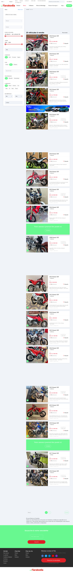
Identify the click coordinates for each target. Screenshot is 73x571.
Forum (21, 0)
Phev (7, 88)
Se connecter (69, 1)
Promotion (5, 557)
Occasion (14, 57)
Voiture (6, 64)
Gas (18, 85)
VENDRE (69, 5)
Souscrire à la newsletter (54, 557)
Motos (24, 5)
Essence (14, 85)
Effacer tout (20, 9)
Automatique (16, 78)
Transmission (8, 76)
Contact (27, 0)
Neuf (10, 57)
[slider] (5, 36)
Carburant (7, 83)
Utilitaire (15, 64)
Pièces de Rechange (40, 5)
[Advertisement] (13, 116)
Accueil (27, 9)
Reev (13, 88)
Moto (11, 64)
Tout (6, 57)
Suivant (66, 512)
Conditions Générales (7, 553)
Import (18, 57)
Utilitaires (31, 5)
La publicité (5, 551)
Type (6, 62)
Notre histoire (6, 549)
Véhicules (31, 9)
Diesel (10, 85)
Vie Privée (5, 555)
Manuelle (10, 78)
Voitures (18, 5)
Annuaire (33, 0)
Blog (16, 0)
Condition (7, 55)
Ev (9, 88)
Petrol (16, 88)
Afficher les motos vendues (10, 14)
